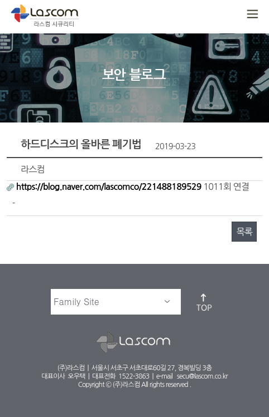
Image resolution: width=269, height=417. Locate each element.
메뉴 (251, 14)
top (205, 302)
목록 (244, 231)
